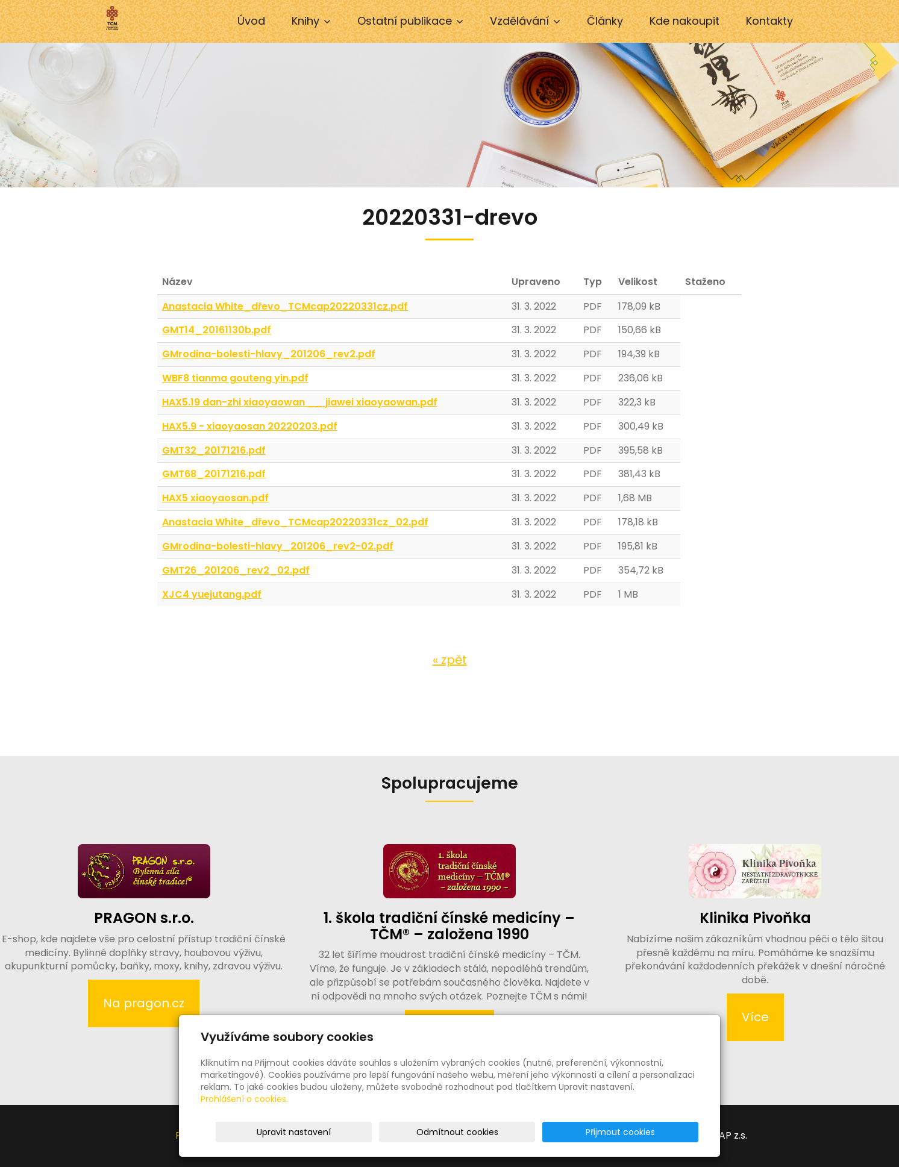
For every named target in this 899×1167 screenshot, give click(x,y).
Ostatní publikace (410, 20)
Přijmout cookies (652, 1132)
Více (755, 1017)
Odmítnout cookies (556, 1132)
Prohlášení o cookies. (244, 1099)
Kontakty (769, 20)
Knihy (311, 20)
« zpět (450, 659)
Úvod (251, 20)
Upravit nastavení (453, 1132)
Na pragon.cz (143, 1003)
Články (605, 20)
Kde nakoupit (684, 20)
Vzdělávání (525, 20)
